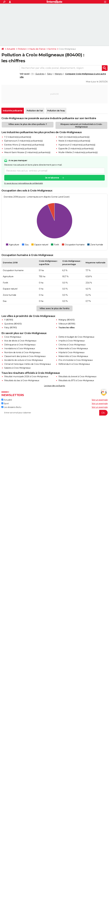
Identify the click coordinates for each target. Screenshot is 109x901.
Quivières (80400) (13, 323)
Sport (5, 403)
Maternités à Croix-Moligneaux (73, 356)
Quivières (40, 74)
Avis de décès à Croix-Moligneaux (20, 340)
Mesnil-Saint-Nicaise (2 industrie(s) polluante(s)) (27, 152)
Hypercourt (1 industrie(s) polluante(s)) (76, 144)
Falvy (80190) (10, 327)
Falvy (49, 74)
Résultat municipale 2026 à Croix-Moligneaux (26, 376)
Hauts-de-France (37, 49)
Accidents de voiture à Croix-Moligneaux (23, 360)
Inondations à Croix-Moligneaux (19, 348)
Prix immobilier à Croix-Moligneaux (75, 360)
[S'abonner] (54, 413)
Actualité (11, 49)
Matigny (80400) (66, 319)
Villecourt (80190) (66, 323)
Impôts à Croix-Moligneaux (71, 340)
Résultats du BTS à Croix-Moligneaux (76, 380)
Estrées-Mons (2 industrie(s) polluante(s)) (24, 144)
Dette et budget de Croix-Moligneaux (76, 337)
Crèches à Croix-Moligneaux (71, 344)
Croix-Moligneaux (12, 337)
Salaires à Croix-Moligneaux (17, 368)
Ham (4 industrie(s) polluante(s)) (73, 137)
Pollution (22, 49)
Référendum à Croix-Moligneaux (74, 364)
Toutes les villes (66, 327)
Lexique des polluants (54, 385)
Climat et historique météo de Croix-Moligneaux (27, 364)
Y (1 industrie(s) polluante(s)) (17, 137)
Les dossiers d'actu (11, 407)
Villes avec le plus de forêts (54, 308)
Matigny (59, 74)
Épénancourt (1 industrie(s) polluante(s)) (23, 141)
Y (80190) (8, 319)
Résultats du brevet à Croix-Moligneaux (77, 376)
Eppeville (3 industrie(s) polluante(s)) (76, 148)
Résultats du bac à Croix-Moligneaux (21, 380)
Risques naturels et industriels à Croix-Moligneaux (81, 125)
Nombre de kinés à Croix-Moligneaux (22, 352)
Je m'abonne (52, 177)
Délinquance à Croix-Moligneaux (19, 344)
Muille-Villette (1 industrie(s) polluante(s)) (78, 152)
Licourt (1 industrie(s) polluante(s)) (20, 148)
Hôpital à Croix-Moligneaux (71, 352)
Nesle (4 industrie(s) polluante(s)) (74, 141)
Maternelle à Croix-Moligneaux (73, 348)
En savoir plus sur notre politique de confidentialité (23, 183)
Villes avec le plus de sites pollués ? (27, 124)
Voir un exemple (100, 400)
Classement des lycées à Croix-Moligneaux (25, 356)
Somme (52, 49)
